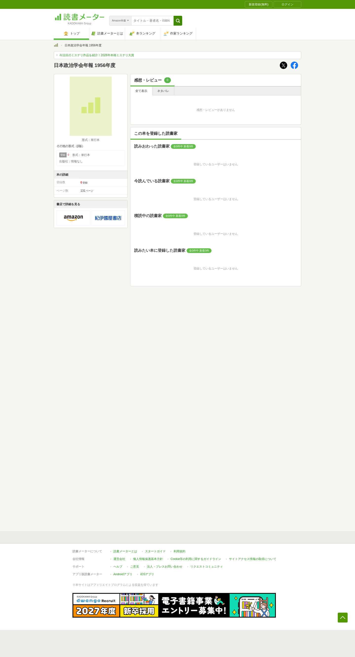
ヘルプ (117, 566)
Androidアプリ (122, 574)
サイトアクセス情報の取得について (252, 558)
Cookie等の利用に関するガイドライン (196, 558)
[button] (178, 21)
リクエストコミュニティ (206, 566)
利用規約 (179, 551)
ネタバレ (163, 91)
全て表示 (141, 91)
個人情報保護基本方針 (148, 558)
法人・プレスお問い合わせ (164, 566)
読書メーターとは (125, 551)
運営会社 (119, 558)
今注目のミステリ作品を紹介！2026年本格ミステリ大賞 (96, 55)
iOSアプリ (147, 574)
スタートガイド (155, 551)
